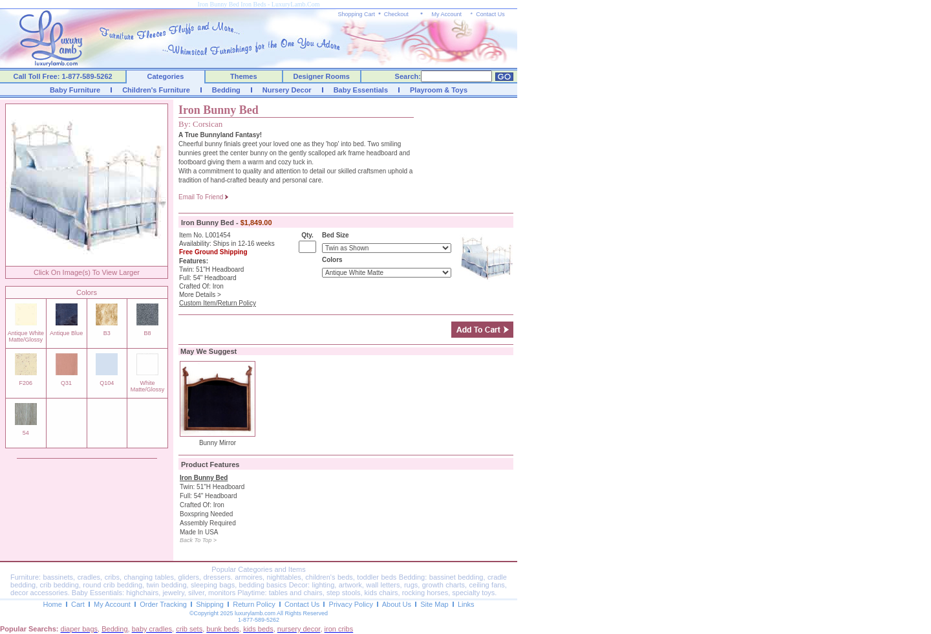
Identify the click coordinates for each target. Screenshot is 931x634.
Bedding (226, 90)
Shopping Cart (357, 14)
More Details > (200, 294)
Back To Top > (198, 540)
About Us (396, 604)
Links (466, 604)
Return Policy (254, 604)
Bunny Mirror (217, 442)
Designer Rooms (321, 76)
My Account (446, 14)
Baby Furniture (75, 90)
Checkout (396, 14)
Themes (243, 76)
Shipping (210, 604)
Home (52, 604)
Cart (78, 604)
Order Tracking (163, 604)
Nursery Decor (287, 90)
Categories (165, 76)
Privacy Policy (351, 604)
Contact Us (490, 14)
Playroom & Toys (438, 90)
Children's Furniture (156, 90)
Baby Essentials (361, 90)
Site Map (434, 604)
